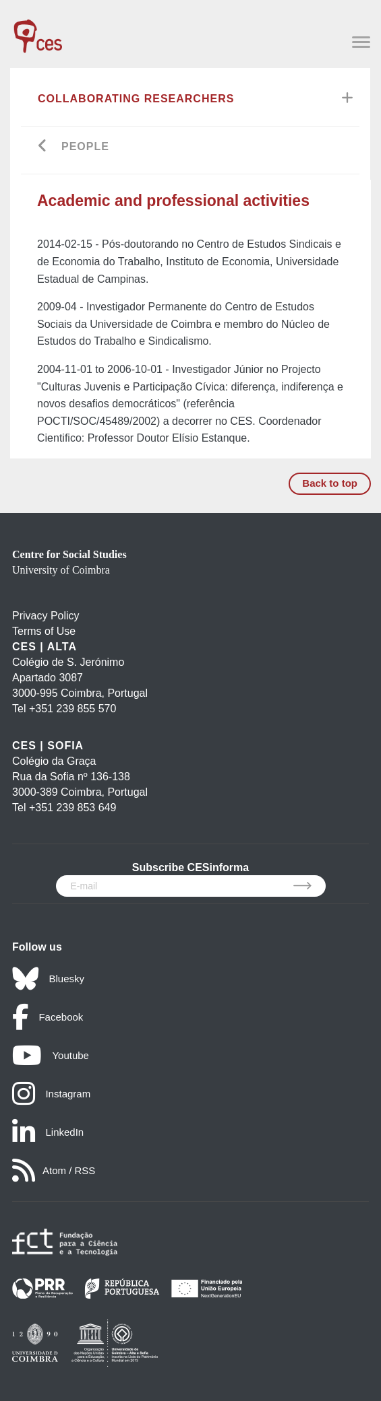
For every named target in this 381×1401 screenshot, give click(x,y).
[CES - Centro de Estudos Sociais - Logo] (37, 29)
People (85, 146)
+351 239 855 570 (72, 708)
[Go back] (43, 147)
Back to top (329, 483)
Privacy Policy (46, 615)
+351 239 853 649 (72, 807)
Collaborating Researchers (136, 98)
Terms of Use (44, 631)
